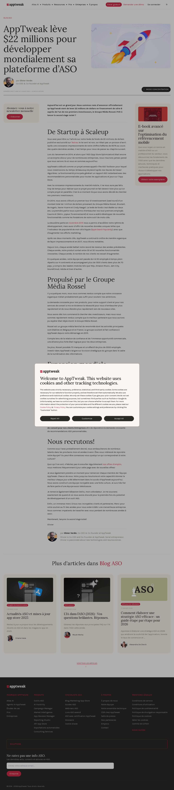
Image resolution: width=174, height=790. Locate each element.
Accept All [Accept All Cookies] (119, 418)
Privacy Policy (59, 407)
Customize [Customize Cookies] (87, 418)
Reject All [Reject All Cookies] (55, 418)
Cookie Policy (45, 407)
